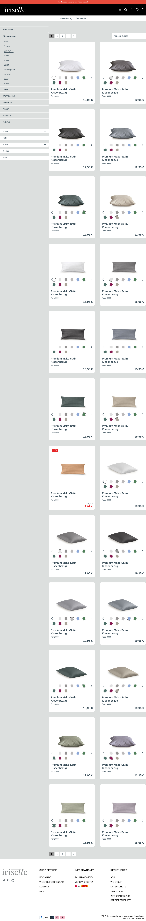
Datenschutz (118, 886)
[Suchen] (125, 9)
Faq (41, 891)
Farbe (24, 137)
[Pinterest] (8, 881)
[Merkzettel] (137, 9)
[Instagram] (12, 881)
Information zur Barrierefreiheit (121, 897)
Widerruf (116, 881)
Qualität (24, 151)
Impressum (117, 891)
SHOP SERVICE (48, 869)
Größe (24, 144)
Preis (24, 157)
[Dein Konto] (131, 9)
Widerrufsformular (51, 881)
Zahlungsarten (84, 877)
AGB (113, 877)
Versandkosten (84, 881)
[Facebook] (4, 881)
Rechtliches (119, 869)
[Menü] (120, 9)
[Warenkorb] (142, 9)
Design (24, 131)
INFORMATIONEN (85, 869)
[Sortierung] (129, 35)
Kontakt (44, 886)
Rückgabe (45, 877)
